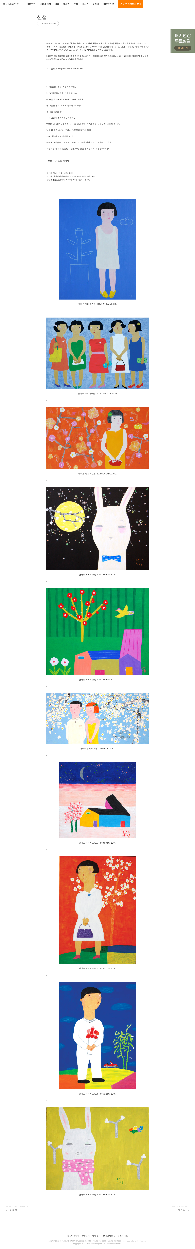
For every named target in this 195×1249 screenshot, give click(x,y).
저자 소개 (96, 1235)
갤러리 (95, 3)
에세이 (66, 3)
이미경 (11, 1210)
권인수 (183, 1210)
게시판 (85, 3)
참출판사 (86, 1235)
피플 (57, 3)
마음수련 (31, 3)
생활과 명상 (45, 3)
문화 (76, 3)
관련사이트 (123, 1235)
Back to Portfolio (47, 23)
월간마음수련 (11, 3)
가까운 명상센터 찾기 (130, 3)
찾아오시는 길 (109, 1235)
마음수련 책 (108, 3)
